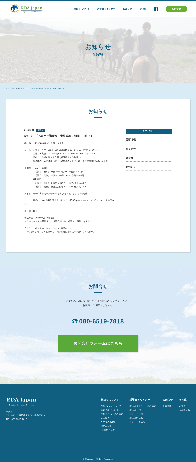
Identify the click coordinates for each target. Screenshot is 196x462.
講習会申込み (136, 418)
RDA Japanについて (111, 406)
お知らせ (131, 167)
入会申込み (184, 410)
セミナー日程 (136, 414)
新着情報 (167, 406)
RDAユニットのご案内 (112, 414)
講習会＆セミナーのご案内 (143, 406)
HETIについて (108, 430)
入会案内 (105, 418)
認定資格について (110, 410)
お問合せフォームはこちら (98, 343)
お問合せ (176, 9)
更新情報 (131, 139)
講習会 (129, 158)
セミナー (131, 148)
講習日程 (57, 221)
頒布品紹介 (106, 426)
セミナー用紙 (39, 221)
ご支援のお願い (108, 422)
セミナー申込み (137, 422)
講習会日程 (135, 410)
